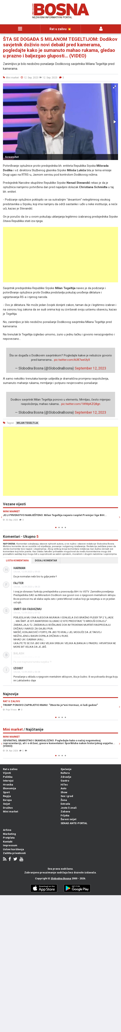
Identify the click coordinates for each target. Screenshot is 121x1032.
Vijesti (7, 772)
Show (64, 792)
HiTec (64, 784)
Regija (7, 796)
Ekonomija (9, 788)
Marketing (9, 833)
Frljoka (65, 815)
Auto (63, 788)
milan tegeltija (27, 423)
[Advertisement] (60, 254)
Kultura (65, 772)
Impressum (10, 845)
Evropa (7, 800)
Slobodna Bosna (61, 878)
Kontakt (7, 841)
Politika (7, 776)
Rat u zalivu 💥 (60, 29)
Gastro (65, 780)
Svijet (6, 803)
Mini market (10, 811)
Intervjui (8, 780)
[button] (114, 87)
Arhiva (7, 829)
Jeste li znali (69, 807)
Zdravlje (66, 776)
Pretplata (9, 837)
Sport (6, 792)
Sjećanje (66, 769)
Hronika (8, 784)
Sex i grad (67, 796)
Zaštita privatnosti (14, 853)
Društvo (8, 807)
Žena (64, 800)
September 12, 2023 (90, 368)
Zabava (65, 811)
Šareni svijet (68, 819)
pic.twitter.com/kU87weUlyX (72, 360)
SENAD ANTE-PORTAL (74, 823)
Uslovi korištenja (13, 849)
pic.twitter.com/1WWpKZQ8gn (80, 404)
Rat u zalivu (10, 769)
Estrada (65, 803)
